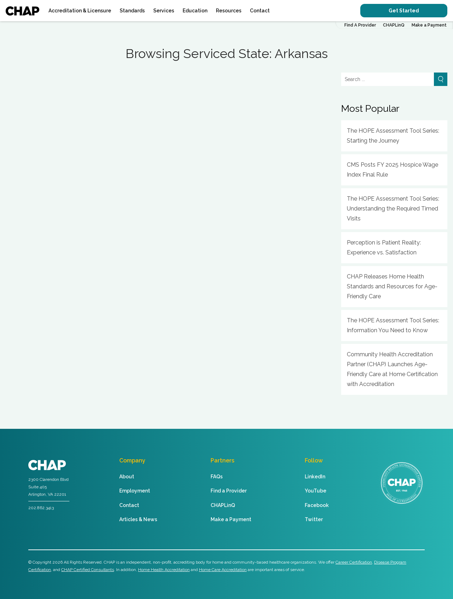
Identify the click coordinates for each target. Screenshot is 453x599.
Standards (132, 10)
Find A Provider (360, 25)
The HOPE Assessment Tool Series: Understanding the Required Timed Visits (393, 208)
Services (163, 10)
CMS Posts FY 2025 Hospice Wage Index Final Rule (392, 169)
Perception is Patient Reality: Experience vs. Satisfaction (384, 247)
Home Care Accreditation (223, 569)
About (126, 476)
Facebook (317, 505)
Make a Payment (429, 25)
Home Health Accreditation (164, 569)
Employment (134, 491)
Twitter (314, 519)
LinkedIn (315, 476)
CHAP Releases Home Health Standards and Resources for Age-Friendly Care (392, 286)
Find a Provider (229, 491)
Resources (228, 10)
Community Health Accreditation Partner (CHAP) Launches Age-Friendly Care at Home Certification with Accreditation (392, 369)
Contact (260, 10)
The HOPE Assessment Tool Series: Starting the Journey (393, 135)
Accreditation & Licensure (79, 10)
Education (195, 10)
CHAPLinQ (394, 25)
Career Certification (354, 562)
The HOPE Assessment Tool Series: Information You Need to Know (393, 325)
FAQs (217, 476)
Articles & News (138, 519)
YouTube (315, 491)
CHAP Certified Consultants (87, 569)
